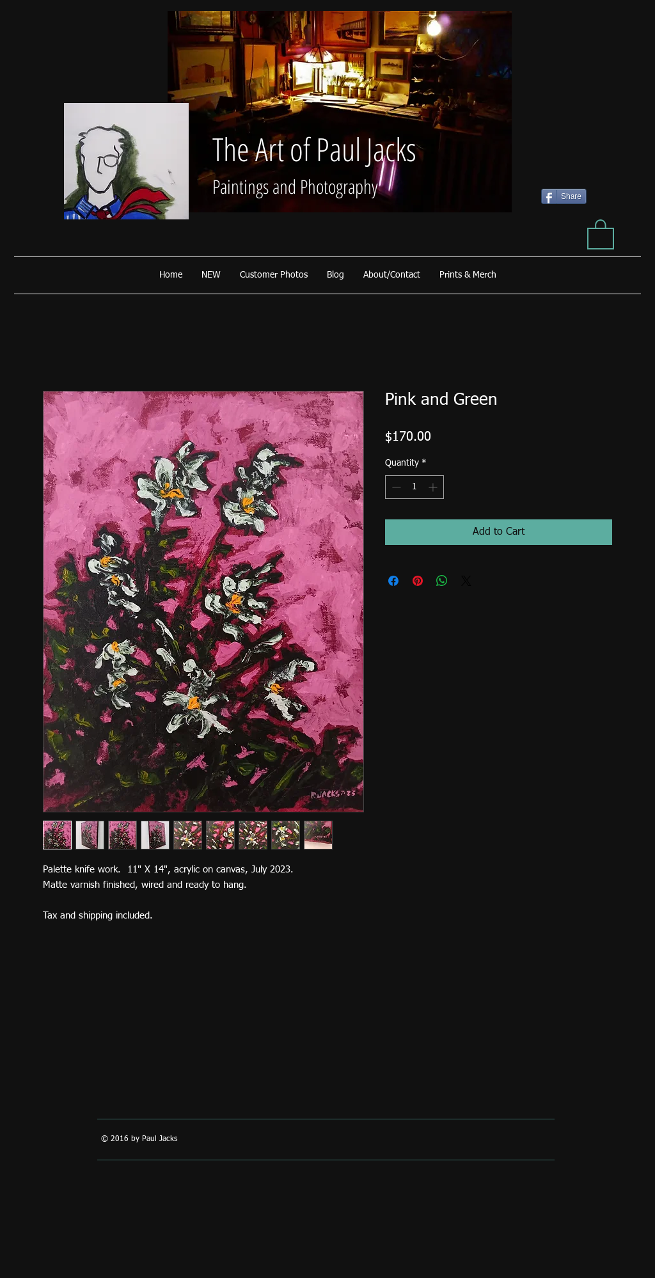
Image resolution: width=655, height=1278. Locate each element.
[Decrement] (395, 487)
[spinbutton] (414, 487)
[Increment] (434, 487)
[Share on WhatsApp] (442, 580)
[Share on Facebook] (393, 580)
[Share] (564, 196)
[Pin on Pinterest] (417, 580)
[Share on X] (466, 580)
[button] (600, 233)
